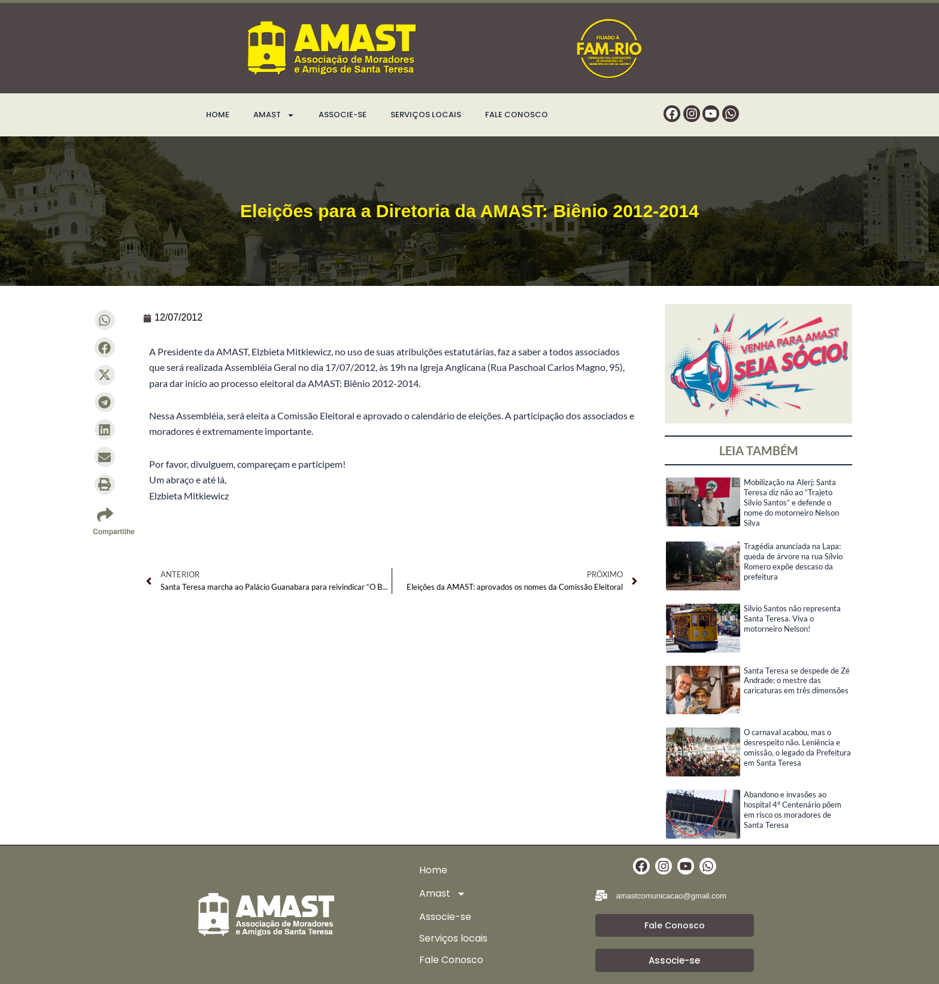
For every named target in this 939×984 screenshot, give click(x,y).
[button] (105, 320)
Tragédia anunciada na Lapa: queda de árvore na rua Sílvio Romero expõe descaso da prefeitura (793, 561)
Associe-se (342, 114)
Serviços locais (425, 114)
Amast (274, 114)
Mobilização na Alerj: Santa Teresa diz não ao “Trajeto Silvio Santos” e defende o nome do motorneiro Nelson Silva (791, 502)
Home (217, 114)
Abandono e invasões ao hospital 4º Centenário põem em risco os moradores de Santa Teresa (792, 810)
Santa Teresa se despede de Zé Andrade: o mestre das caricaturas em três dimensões (797, 681)
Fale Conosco (516, 114)
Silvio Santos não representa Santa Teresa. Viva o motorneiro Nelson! (792, 618)
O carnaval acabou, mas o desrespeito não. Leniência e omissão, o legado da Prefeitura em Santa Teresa (797, 747)
